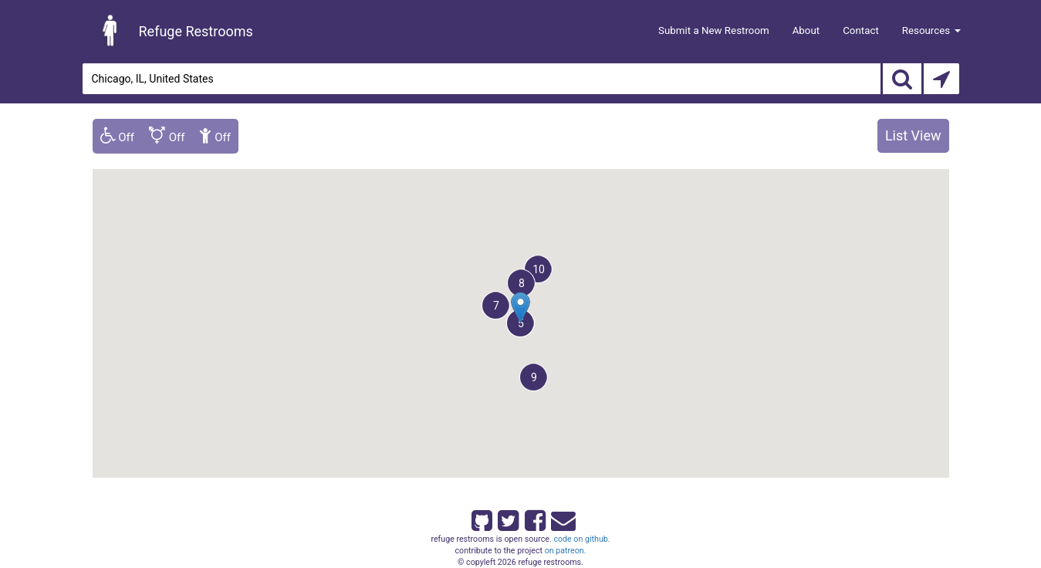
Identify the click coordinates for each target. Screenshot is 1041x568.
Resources (931, 30)
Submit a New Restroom (713, 30)
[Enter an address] (481, 79)
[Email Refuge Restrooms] (560, 518)
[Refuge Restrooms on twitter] (507, 518)
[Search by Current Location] (941, 79)
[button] (496, 305)
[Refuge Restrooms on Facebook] (534, 518)
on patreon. (565, 551)
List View (913, 135)
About (806, 30)
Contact (861, 30)
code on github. (581, 539)
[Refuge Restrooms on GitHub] (480, 518)
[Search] (902, 79)
